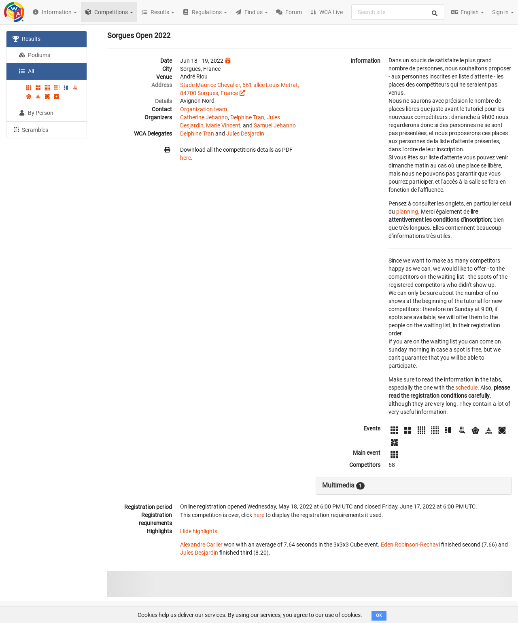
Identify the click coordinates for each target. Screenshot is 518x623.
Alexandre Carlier (201, 544)
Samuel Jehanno (275, 125)
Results (26, 39)
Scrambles (30, 129)
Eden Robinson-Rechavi (410, 544)
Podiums (34, 55)
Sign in (503, 12)
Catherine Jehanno (204, 117)
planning (407, 211)
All (26, 71)
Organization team (203, 109)
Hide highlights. (199, 531)
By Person (36, 113)
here (185, 158)
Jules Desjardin (245, 133)
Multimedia (343, 485)
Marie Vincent (223, 125)
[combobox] (397, 12)
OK (379, 615)
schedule (466, 387)
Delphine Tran (247, 117)
